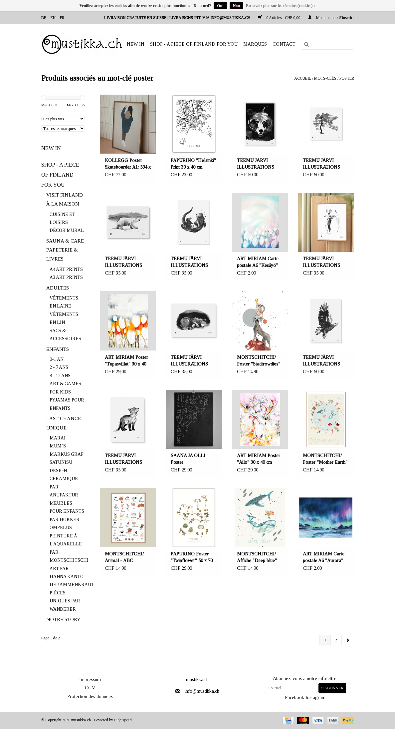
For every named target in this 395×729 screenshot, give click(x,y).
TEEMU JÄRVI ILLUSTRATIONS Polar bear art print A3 (127, 262)
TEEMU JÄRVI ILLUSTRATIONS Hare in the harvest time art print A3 (321, 262)
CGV (90, 687)
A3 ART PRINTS (66, 277)
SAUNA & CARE (65, 241)
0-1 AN (57, 359)
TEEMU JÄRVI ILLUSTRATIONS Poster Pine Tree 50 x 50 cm (324, 164)
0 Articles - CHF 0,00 (279, 17)
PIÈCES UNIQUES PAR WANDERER (65, 601)
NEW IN (135, 44)
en (53, 17)
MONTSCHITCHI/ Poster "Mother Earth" (325, 459)
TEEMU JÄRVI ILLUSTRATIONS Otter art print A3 (189, 262)
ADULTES (57, 288)
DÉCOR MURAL (67, 230)
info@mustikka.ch (202, 691)
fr (62, 17)
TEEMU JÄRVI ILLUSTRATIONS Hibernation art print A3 (190, 361)
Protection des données (90, 696)
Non (236, 5)
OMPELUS (61, 527)
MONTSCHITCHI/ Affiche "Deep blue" (257, 557)
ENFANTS (57, 349)
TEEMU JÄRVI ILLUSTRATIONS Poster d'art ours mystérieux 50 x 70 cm (259, 164)
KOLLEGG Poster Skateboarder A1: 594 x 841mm (128, 164)
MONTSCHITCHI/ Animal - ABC (124, 557)
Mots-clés (325, 78)
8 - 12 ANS (60, 375)
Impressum (90, 679)
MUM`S (58, 445)
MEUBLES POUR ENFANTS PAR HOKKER (67, 511)
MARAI (58, 437)
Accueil (302, 78)
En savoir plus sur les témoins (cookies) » (280, 5)
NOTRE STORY (63, 619)
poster (346, 78)
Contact (284, 44)
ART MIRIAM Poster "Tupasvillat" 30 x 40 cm (126, 361)
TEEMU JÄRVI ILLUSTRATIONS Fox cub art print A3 (124, 459)
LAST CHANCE (63, 418)
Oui (220, 5)
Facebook (294, 697)
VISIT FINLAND (64, 195)
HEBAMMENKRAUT (72, 584)
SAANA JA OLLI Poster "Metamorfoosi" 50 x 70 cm (192, 459)
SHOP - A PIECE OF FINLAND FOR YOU (194, 44)
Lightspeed (123, 720)
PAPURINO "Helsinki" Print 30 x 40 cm (193, 164)
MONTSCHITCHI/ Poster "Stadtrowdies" (258, 360)
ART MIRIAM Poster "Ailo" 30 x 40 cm (258, 459)
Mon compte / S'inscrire (331, 17)
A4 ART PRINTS (66, 269)
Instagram (315, 697)
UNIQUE (56, 427)
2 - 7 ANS (59, 367)
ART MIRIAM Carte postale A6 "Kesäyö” (258, 262)
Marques (255, 44)
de (43, 17)
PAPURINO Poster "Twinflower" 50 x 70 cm (192, 557)
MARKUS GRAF (67, 454)
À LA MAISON (62, 204)
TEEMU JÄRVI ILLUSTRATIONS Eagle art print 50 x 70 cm (325, 361)
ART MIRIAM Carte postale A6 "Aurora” (323, 557)
